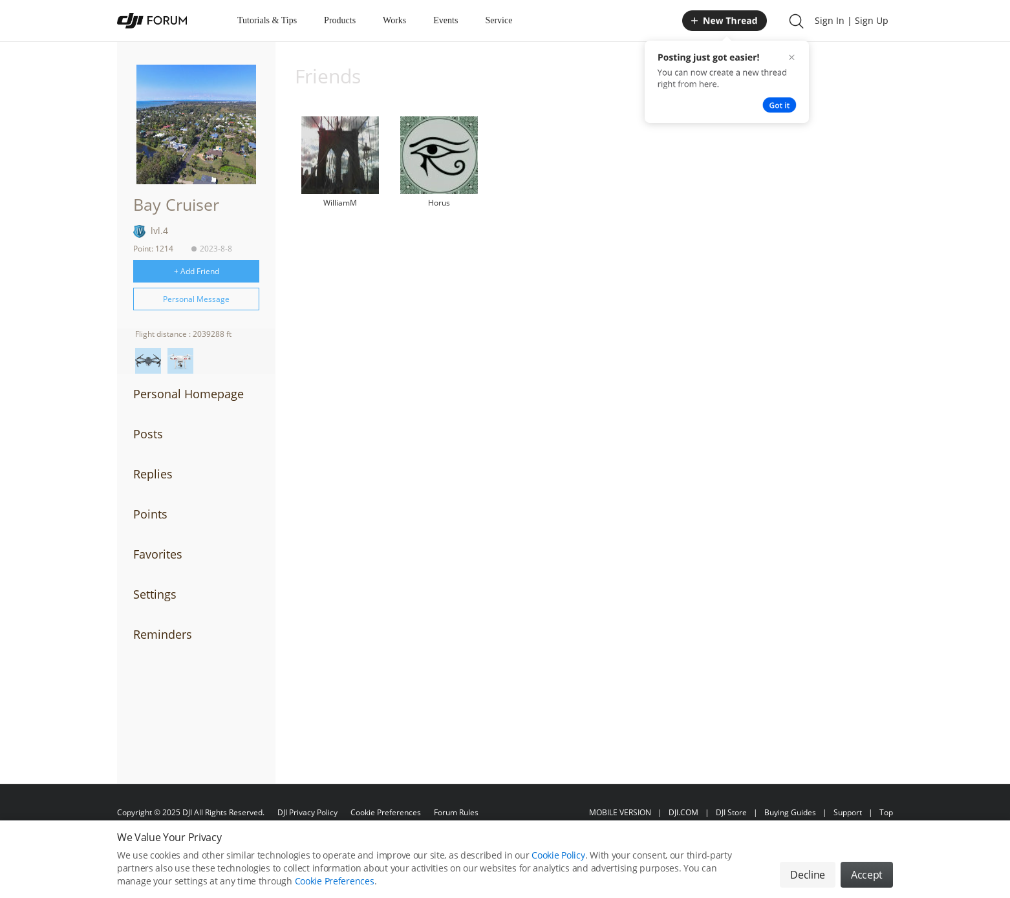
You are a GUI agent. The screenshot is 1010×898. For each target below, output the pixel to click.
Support (847, 812)
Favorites (157, 554)
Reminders (162, 634)
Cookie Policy (558, 861)
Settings (155, 594)
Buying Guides (790, 812)
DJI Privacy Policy (307, 812)
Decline (807, 880)
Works (394, 20)
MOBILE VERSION (620, 812)
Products (340, 20)
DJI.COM (683, 812)
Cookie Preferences (385, 812)
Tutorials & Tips (267, 20)
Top (886, 812)
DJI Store (731, 812)
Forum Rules (456, 812)
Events (445, 20)
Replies (153, 474)
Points (150, 514)
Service (498, 20)
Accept (867, 880)
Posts (148, 434)
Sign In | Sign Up (851, 20)
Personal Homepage (188, 393)
